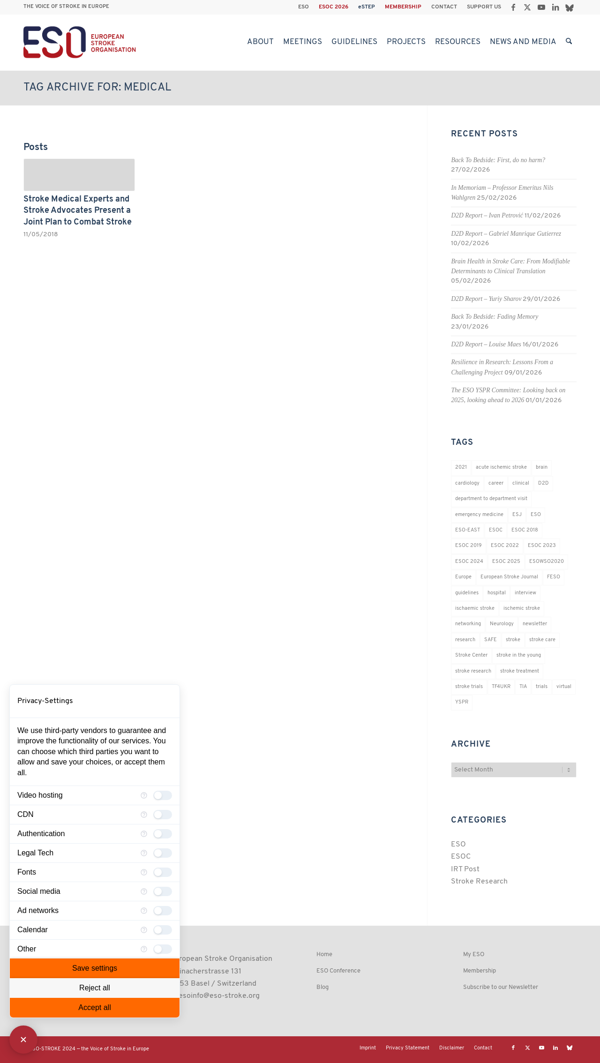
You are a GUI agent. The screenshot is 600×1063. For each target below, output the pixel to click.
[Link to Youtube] (541, 7)
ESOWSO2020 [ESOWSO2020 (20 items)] (546, 561)
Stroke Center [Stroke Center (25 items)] (471, 655)
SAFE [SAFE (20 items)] (490, 640)
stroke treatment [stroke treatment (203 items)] (519, 671)
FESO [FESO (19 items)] (553, 577)
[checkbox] (162, 795)
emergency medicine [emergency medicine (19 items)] (479, 514)
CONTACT (444, 7)
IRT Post (465, 869)
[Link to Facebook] (513, 7)
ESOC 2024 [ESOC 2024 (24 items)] (469, 561)
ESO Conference (338, 971)
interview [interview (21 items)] (525, 593)
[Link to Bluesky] (569, 7)
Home (324, 954)
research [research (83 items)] (465, 640)
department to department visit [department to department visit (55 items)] (491, 499)
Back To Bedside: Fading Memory (494, 316)
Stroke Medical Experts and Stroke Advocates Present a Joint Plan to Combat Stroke (77, 210)
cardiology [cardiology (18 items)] (467, 483)
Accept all (94, 1007)
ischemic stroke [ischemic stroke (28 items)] (521, 608)
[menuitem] (303, 7)
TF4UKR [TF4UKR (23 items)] (501, 686)
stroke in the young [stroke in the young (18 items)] (518, 655)
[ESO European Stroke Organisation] (80, 42)
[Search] (569, 42)
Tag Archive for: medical (97, 87)
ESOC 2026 (333, 7)
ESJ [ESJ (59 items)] (517, 514)
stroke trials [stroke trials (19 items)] (469, 686)
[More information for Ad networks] (144, 910)
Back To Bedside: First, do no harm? (498, 160)
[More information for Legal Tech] (144, 853)
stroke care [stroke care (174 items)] (542, 640)
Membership (479, 971)
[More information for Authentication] (144, 833)
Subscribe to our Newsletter (500, 987)
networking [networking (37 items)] (468, 624)
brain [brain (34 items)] (542, 467)
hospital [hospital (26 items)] (497, 593)
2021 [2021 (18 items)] (461, 467)
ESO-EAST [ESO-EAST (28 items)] (467, 530)
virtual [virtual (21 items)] (563, 686)
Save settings (94, 968)
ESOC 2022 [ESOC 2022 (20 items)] (505, 545)
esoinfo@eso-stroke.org (219, 996)
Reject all (94, 988)
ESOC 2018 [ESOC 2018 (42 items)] (524, 530)
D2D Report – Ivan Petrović (487, 215)
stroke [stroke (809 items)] (513, 640)
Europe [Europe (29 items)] (463, 577)
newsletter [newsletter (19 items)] (535, 624)
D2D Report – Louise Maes (486, 344)
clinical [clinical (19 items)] (520, 483)
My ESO (473, 954)
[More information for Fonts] (144, 872)
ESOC (461, 857)
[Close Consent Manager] (23, 1040)
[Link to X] (527, 7)
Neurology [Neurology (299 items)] (502, 624)
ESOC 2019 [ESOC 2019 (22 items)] (468, 545)
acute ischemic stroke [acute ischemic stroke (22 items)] (501, 467)
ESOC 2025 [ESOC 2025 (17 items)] (506, 561)
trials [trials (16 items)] (542, 686)
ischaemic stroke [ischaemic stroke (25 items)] (475, 608)
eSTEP (366, 7)
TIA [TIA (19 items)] (523, 686)
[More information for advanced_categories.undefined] (144, 949)
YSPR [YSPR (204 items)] (461, 702)
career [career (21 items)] (495, 483)
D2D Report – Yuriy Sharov (486, 298)
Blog (322, 987)
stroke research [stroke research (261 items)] (473, 671)
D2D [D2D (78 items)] (543, 483)
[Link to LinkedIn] (555, 7)
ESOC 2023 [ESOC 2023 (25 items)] (542, 545)
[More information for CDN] (144, 814)
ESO (303, 7)
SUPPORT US (484, 7)
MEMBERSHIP (403, 7)
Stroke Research (479, 881)
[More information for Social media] (144, 891)
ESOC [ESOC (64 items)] (495, 530)
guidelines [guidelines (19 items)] (467, 593)
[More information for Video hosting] (144, 795)
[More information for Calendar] (144, 930)
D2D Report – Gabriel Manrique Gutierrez (506, 233)
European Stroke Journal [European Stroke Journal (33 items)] (509, 577)
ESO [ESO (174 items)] (536, 514)
